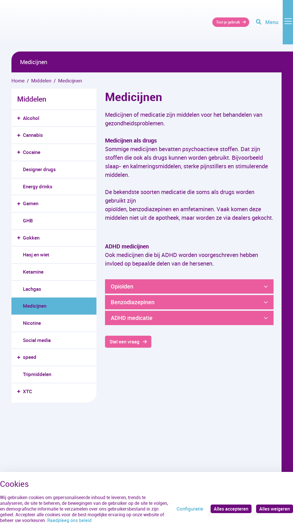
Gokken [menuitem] (31, 237)
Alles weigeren (274, 508)
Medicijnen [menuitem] (34, 305)
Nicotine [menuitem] (32, 323)
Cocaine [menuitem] (31, 152)
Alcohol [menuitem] (31, 118)
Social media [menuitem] (37, 340)
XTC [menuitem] (27, 391)
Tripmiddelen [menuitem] (37, 374)
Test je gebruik (221, 25)
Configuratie (187, 508)
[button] (20, 152)
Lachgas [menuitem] (32, 289)
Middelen (31, 99)
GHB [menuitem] (28, 220)
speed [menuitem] (29, 357)
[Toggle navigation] (274, 26)
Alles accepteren (229, 508)
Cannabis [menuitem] (33, 135)
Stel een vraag (125, 342)
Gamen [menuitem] (30, 203)
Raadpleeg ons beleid (91, 520)
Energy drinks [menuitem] (37, 186)
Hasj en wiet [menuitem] (36, 254)
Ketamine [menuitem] (33, 271)
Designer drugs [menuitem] (39, 169)
